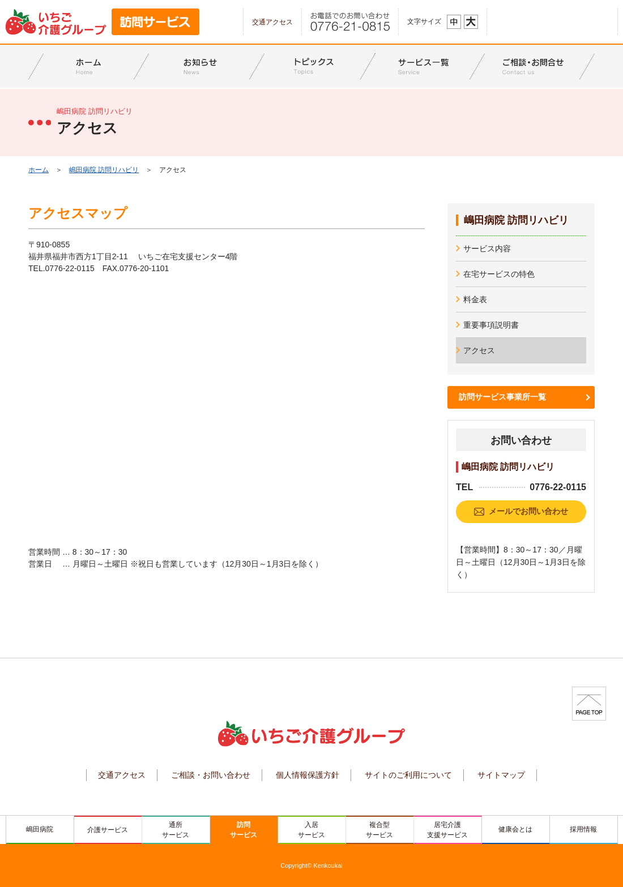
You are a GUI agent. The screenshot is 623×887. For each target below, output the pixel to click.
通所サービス (175, 830)
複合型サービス (379, 830)
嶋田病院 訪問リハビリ (104, 170)
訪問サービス (243, 830)
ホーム (38, 170)
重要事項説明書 (491, 324)
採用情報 (583, 829)
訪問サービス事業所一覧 (502, 396)
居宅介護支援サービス (447, 830)
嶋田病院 (39, 829)
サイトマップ (501, 774)
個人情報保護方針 (307, 774)
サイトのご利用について (408, 774)
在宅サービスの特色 (499, 273)
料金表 (475, 299)
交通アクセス (272, 22)
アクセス (479, 350)
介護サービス (107, 830)
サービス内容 (487, 248)
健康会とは (515, 829)
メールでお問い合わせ (528, 511)
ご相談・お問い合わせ (210, 774)
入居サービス (311, 830)
